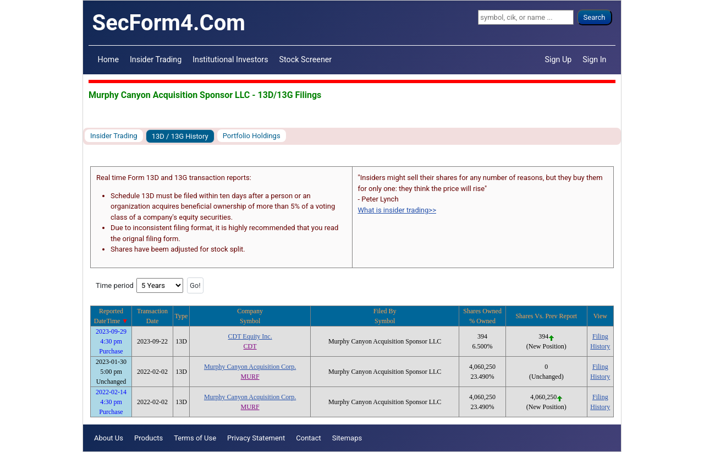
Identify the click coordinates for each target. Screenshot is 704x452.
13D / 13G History (180, 136)
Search (595, 17)
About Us (108, 438)
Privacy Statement (256, 438)
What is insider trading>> (397, 210)
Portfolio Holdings (251, 136)
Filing (600, 336)
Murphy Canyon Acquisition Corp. (250, 367)
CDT (250, 346)
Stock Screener (305, 59)
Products (148, 438)
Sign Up (558, 59)
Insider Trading (156, 59)
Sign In (594, 59)
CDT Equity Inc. (250, 336)
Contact (308, 438)
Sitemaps (347, 438)
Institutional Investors (230, 59)
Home (108, 59)
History (600, 346)
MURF (250, 376)
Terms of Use (195, 438)
